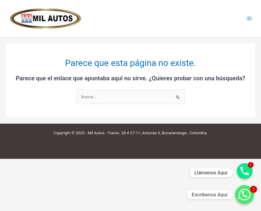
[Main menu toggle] (249, 18)
